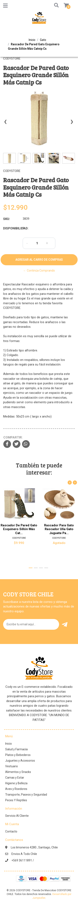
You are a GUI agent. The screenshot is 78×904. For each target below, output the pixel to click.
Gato (43, 40)
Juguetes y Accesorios (20, 760)
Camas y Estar (14, 777)
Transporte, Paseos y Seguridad (26, 794)
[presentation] (5, 123)
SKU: (6, 219)
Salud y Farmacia (16, 749)
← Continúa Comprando (39, 270)
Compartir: (13, 437)
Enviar (64, 624)
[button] (52, 5)
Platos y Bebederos (18, 755)
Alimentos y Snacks (18, 772)
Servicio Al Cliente (17, 815)
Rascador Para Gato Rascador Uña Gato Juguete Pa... (59, 529)
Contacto (11, 831)
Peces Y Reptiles (16, 800)
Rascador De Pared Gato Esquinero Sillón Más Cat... (19, 529)
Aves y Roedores (16, 789)
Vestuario (11, 766)
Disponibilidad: (11, 228)
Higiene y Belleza (16, 783)
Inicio (32, 40)
